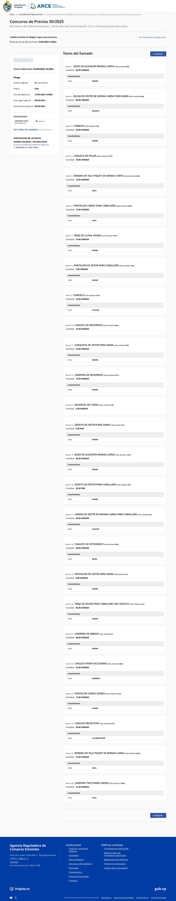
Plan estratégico (76, 859)
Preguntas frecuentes (79, 876)
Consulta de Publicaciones (31, 14)
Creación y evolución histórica (78, 850)
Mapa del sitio (106, 897)
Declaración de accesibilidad (124, 897)
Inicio (12, 14)
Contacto (14, 862)
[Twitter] (16, 897)
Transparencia (75, 872)
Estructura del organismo (80, 863)
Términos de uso (142, 897)
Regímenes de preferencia (116, 859)
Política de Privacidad (158, 897)
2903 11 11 (24, 858)
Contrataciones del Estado (116, 848)
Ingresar (159, 53)
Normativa (74, 868)
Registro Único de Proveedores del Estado (115, 854)
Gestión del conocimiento (116, 868)
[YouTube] (11, 897)
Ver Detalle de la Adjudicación (152, 37)
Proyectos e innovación (115, 863)
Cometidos (74, 855)
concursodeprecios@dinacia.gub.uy (32, 144)
